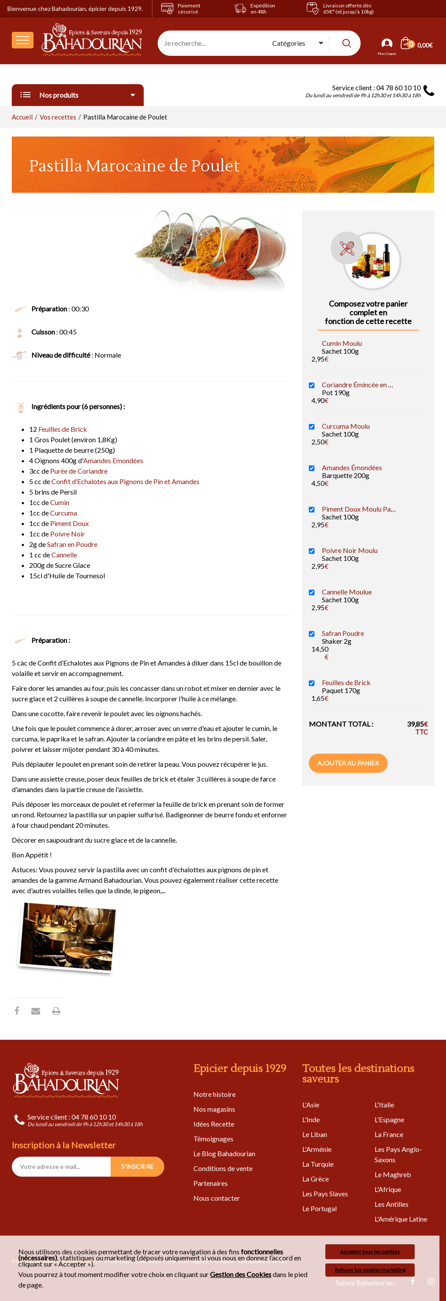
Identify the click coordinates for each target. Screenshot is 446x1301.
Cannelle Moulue (347, 591)
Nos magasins (214, 1109)
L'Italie (384, 1104)
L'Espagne (389, 1119)
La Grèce (315, 1179)
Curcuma (63, 513)
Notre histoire (214, 1094)
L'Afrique (388, 1189)
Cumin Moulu (342, 343)
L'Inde (311, 1119)
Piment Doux (69, 523)
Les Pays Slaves (325, 1193)
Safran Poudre (343, 633)
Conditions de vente (223, 1168)
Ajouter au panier (348, 763)
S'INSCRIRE (137, 1166)
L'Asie (310, 1104)
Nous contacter (216, 1198)
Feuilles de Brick (62, 429)
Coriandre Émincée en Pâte (362, 384)
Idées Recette (213, 1124)
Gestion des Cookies (240, 1274)
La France (389, 1134)
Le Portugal (319, 1208)
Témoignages (213, 1138)
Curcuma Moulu (346, 426)
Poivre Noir (67, 533)
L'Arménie (316, 1149)
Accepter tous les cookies (370, 1251)
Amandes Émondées (352, 467)
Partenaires (210, 1183)
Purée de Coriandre (79, 471)
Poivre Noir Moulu (350, 550)
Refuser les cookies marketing (370, 1270)
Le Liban (314, 1134)
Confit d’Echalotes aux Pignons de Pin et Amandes (125, 481)
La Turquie (318, 1164)
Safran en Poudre (72, 544)
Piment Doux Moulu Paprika (364, 509)
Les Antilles (392, 1204)
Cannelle (64, 554)
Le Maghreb (393, 1174)
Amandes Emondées (113, 460)
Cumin (59, 502)
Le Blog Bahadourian (224, 1153)
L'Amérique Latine (401, 1219)
